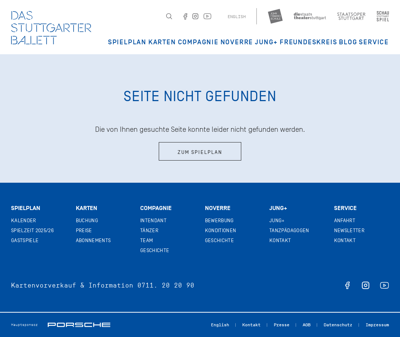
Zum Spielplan (200, 152)
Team (146, 240)
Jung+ (278, 208)
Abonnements (93, 240)
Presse (281, 324)
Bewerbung (219, 220)
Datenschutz (338, 324)
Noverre (237, 42)
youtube (384, 285)
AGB (306, 324)
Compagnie (198, 42)
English (237, 16)
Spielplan (127, 42)
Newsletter (349, 230)
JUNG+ (266, 42)
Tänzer (149, 230)
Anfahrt (344, 220)
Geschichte (154, 250)
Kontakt (280, 240)
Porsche (79, 324)
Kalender (23, 220)
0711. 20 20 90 (165, 285)
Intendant (153, 220)
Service (374, 42)
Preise (84, 230)
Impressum (377, 324)
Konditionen (220, 230)
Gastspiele (25, 240)
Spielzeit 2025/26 (32, 230)
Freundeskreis (308, 42)
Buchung (87, 220)
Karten (162, 42)
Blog (348, 42)
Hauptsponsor (24, 325)
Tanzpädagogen (289, 230)
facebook (347, 285)
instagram (365, 285)
